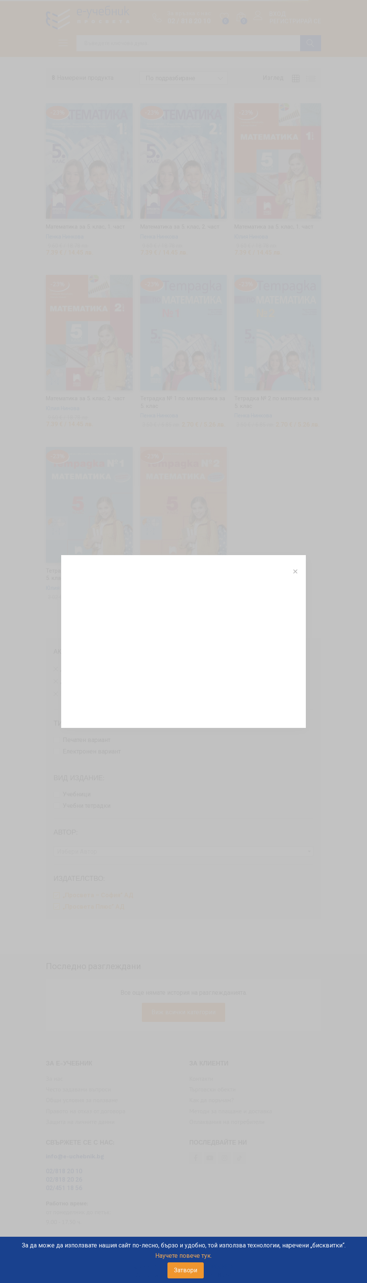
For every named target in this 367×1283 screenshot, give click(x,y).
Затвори (185, 1270)
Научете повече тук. (183, 1255)
